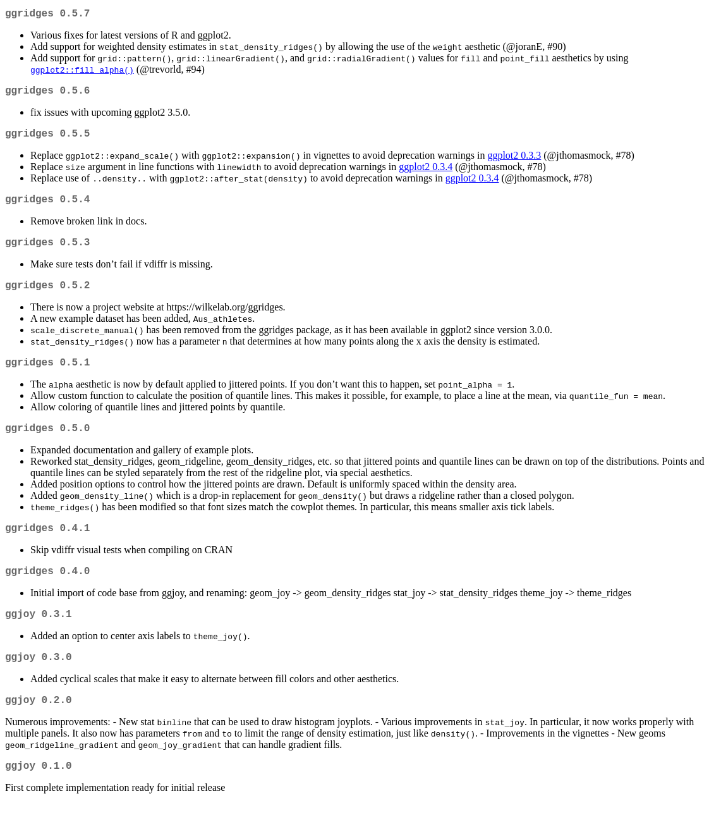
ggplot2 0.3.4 (425, 174)
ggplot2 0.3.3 (514, 162)
